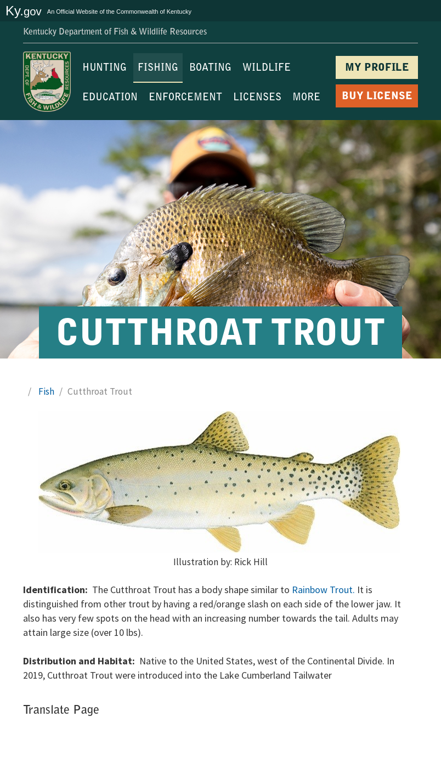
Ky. (23, 10)
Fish (46, 391)
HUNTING (104, 68)
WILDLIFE (266, 68)
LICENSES (257, 98)
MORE (306, 98)
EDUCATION (110, 98)
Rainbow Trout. (323, 589)
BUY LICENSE (377, 97)
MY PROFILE (377, 68)
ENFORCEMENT (185, 98)
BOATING (210, 68)
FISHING (158, 68)
